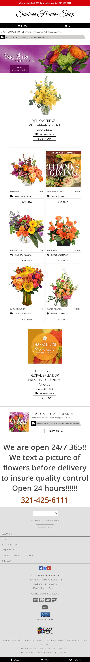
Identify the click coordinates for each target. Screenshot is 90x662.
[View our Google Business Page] (45, 569)
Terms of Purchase (45, 652)
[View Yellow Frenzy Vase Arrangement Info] (45, 96)
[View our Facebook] (41, 569)
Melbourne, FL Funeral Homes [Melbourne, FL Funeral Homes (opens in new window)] (17, 640)
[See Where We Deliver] (45, 527)
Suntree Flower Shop (45, 14)
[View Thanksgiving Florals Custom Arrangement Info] (63, 169)
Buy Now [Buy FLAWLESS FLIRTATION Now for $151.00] (63, 319)
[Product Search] (45, 513)
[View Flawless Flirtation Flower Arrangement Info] (63, 286)
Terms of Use (62, 652)
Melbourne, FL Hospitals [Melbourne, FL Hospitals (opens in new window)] (44, 640)
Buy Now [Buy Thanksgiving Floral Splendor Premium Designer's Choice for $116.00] (44, 398)
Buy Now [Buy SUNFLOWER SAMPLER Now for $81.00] (26, 319)
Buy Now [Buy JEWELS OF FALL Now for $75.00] (26, 201)
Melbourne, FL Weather (32, 648)
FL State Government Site (57, 648)
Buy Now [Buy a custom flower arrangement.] (56, 431)
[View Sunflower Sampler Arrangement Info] (26, 286)
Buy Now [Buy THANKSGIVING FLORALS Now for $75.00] (63, 201)
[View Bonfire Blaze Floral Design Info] (63, 227)
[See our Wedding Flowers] (45, 59)
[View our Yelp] (49, 569)
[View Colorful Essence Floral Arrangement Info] (26, 227)
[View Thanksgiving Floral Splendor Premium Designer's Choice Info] (45, 346)
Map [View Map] (45, 659)
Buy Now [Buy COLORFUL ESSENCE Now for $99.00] (26, 260)
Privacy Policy (28, 652)
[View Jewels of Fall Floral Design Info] (26, 169)
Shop (22, 25)
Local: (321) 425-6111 (45, 587)
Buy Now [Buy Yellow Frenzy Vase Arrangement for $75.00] (44, 138)
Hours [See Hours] (75, 659)
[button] (45, 614)
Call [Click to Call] (15, 659)
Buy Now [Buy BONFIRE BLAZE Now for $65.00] (63, 260)
